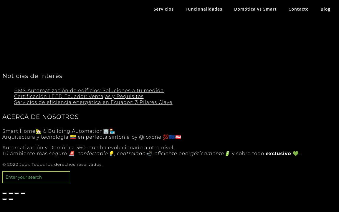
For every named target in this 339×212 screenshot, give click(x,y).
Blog (325, 9)
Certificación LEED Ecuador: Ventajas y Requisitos (79, 96)
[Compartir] (11, 193)
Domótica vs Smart (255, 9)
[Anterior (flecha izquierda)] (4, 199)
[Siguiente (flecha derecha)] (11, 199)
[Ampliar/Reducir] (23, 193)
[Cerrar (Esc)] (4, 193)
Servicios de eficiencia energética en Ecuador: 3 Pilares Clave (93, 102)
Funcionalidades (204, 9)
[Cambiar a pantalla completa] (16, 193)
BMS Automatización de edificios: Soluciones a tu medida (89, 90)
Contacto (299, 9)
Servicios (164, 9)
